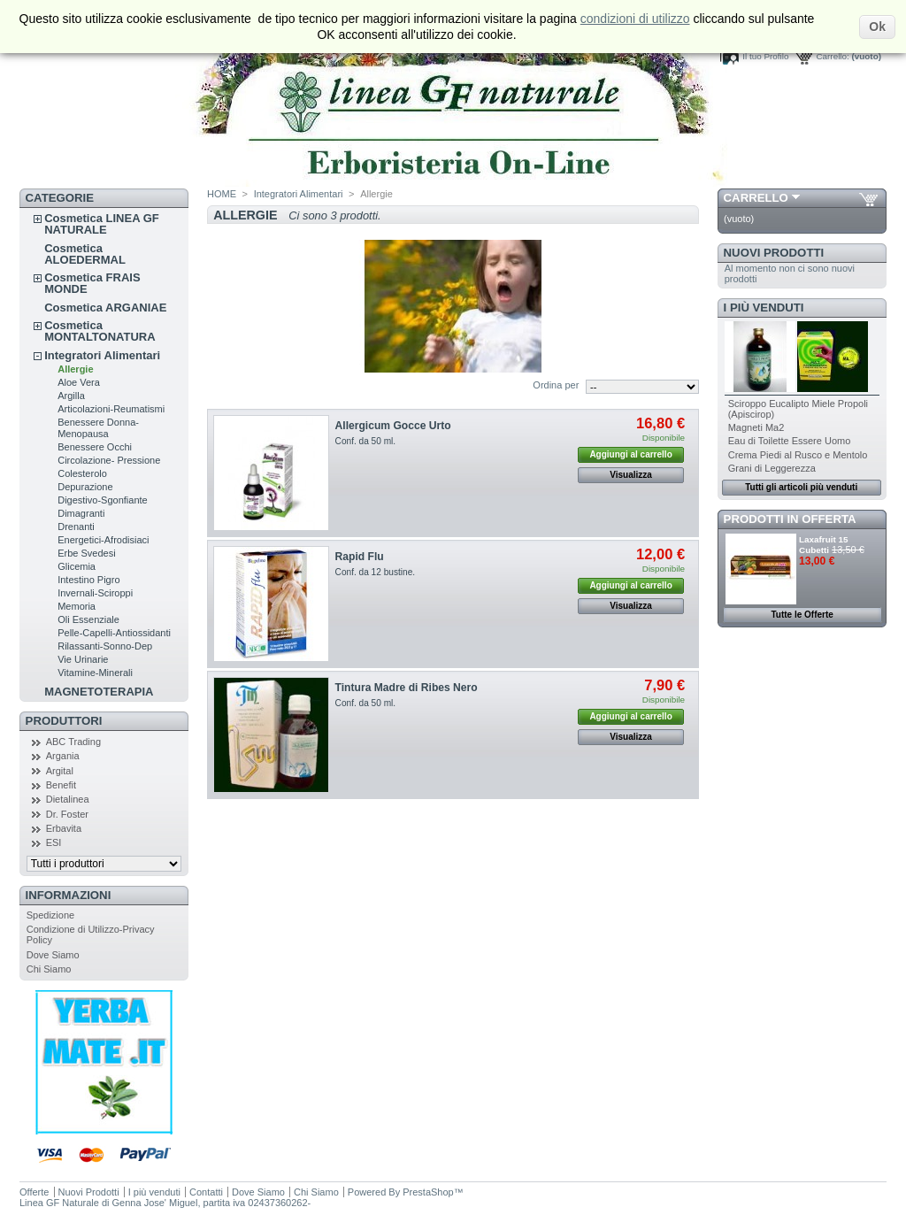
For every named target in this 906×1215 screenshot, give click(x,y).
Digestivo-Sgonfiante (103, 500)
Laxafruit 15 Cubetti (823, 544)
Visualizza (631, 475)
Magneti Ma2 (756, 427)
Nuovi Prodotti (774, 252)
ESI (54, 842)
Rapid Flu (359, 556)
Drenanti (76, 526)
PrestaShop (428, 1192)
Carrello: (832, 56)
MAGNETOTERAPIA (98, 691)
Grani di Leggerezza (772, 468)
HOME (221, 193)
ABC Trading (73, 741)
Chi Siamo (49, 969)
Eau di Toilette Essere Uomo (789, 440)
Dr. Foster (67, 814)
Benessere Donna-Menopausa (98, 428)
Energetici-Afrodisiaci (103, 539)
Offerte (34, 1192)
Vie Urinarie (83, 659)
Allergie (75, 369)
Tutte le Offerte (802, 614)
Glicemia (77, 566)
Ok (877, 26)
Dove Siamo (53, 955)
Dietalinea (67, 799)
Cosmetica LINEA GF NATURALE (101, 223)
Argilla (71, 395)
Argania (63, 755)
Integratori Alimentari (102, 355)
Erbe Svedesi (86, 553)
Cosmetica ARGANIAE (105, 307)
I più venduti (764, 307)
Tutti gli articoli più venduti (801, 487)
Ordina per (556, 385)
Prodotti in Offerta (790, 519)
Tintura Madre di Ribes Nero (406, 687)
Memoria (77, 606)
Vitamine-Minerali (95, 672)
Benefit (61, 785)
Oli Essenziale (88, 619)
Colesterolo (82, 473)
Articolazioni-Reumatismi (111, 409)
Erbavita (63, 828)
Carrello (756, 197)
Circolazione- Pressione (109, 460)
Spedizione (50, 915)
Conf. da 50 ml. (365, 441)
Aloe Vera (79, 382)
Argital (59, 770)
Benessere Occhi (95, 447)
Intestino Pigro (88, 579)
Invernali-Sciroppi (95, 593)
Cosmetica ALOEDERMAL (85, 254)
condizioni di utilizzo (635, 19)
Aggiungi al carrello (630, 454)
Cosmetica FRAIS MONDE (92, 283)
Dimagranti (81, 513)
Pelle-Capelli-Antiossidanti (114, 632)
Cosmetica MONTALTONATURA (99, 331)
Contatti (206, 1192)
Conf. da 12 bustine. (375, 572)
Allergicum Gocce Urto (393, 425)
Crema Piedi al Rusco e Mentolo (798, 455)
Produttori (64, 720)
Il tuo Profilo (765, 56)
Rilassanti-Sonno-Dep (105, 646)
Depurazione (85, 486)
